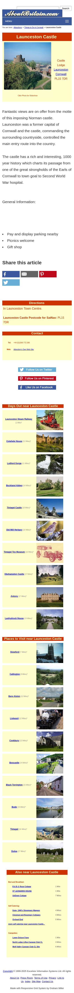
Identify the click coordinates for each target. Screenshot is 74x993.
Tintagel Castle (14, 507)
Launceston (61, 69)
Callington (15, 674)
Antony (14, 596)
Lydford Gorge (14, 463)
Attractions (18, 27)
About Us (14, 978)
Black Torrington (14, 785)
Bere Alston (14, 696)
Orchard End (18, 919)
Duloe (14, 851)
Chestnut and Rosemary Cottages (27, 915)
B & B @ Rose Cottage (22, 887)
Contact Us (47, 981)
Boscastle (14, 762)
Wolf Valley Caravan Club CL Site (26, 947)
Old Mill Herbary (14, 530)
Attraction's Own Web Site (24, 349)
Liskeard (14, 718)
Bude (14, 807)
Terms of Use (41, 978)
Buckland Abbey (14, 485)
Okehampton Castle (14, 574)
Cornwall (61, 74)
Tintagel (14, 829)
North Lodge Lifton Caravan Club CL (28, 942)
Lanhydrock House (14, 618)
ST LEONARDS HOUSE (22, 891)
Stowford (14, 652)
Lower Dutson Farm (21, 938)
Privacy (52, 978)
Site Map (36, 981)
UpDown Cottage (20, 896)
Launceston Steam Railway (18, 419)
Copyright (8, 971)
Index (27, 981)
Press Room (27, 978)
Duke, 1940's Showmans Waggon (26, 910)
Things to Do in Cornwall (33, 27)
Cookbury (14, 740)
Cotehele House (14, 441)
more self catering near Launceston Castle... (26, 924)
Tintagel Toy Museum (14, 552)
